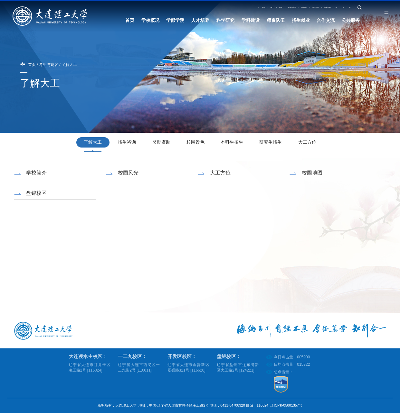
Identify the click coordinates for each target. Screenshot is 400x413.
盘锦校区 (36, 192)
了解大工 (69, 64)
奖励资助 (161, 142)
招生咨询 (127, 142)
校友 (239, 10)
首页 (129, 20)
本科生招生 (232, 142)
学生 (213, 10)
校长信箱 (317, 10)
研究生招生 (270, 142)
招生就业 (301, 20)
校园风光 (128, 172)
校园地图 (312, 172)
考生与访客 (258, 10)
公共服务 (351, 20)
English (278, 10)
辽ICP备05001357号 (286, 405)
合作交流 (326, 20)
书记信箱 (297, 10)
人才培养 (200, 20)
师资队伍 (276, 20)
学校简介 (36, 172)
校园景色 (195, 142)
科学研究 (225, 20)
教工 (226, 10)
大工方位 (307, 142)
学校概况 (150, 20)
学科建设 (251, 20)
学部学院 (175, 20)
